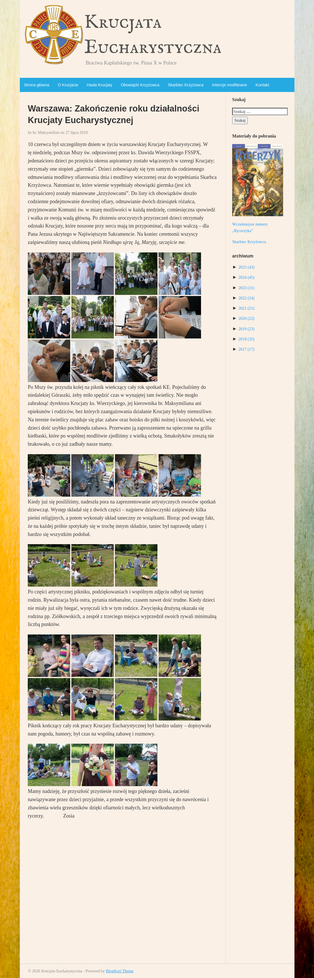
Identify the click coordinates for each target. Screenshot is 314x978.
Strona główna (37, 85)
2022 (246, 298)
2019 (246, 329)
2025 (246, 267)
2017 (246, 349)
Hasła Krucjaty (99, 85)
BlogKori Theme (120, 971)
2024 (246, 277)
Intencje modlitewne (229, 85)
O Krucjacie (68, 85)
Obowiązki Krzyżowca (140, 85)
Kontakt (262, 85)
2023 (246, 288)
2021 (246, 308)
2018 (246, 339)
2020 (246, 318)
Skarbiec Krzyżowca (186, 85)
